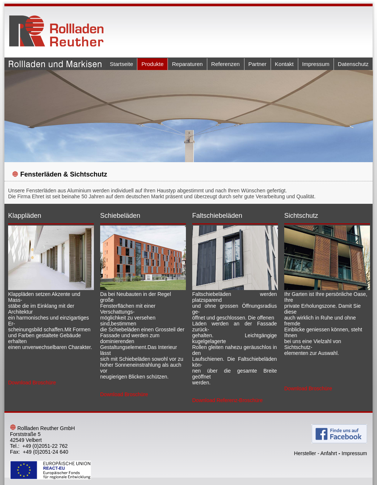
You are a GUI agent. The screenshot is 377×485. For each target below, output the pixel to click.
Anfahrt (328, 453)
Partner (258, 64)
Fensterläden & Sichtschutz (63, 174)
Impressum (316, 64)
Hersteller (305, 453)
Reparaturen (187, 64)
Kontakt (284, 64)
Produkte (152, 64)
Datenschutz (353, 64)
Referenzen (225, 64)
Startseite (121, 64)
